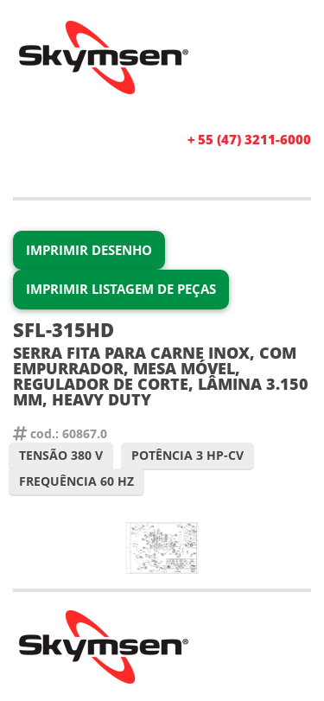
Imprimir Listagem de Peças (121, 288)
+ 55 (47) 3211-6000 (249, 139)
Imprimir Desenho (89, 249)
